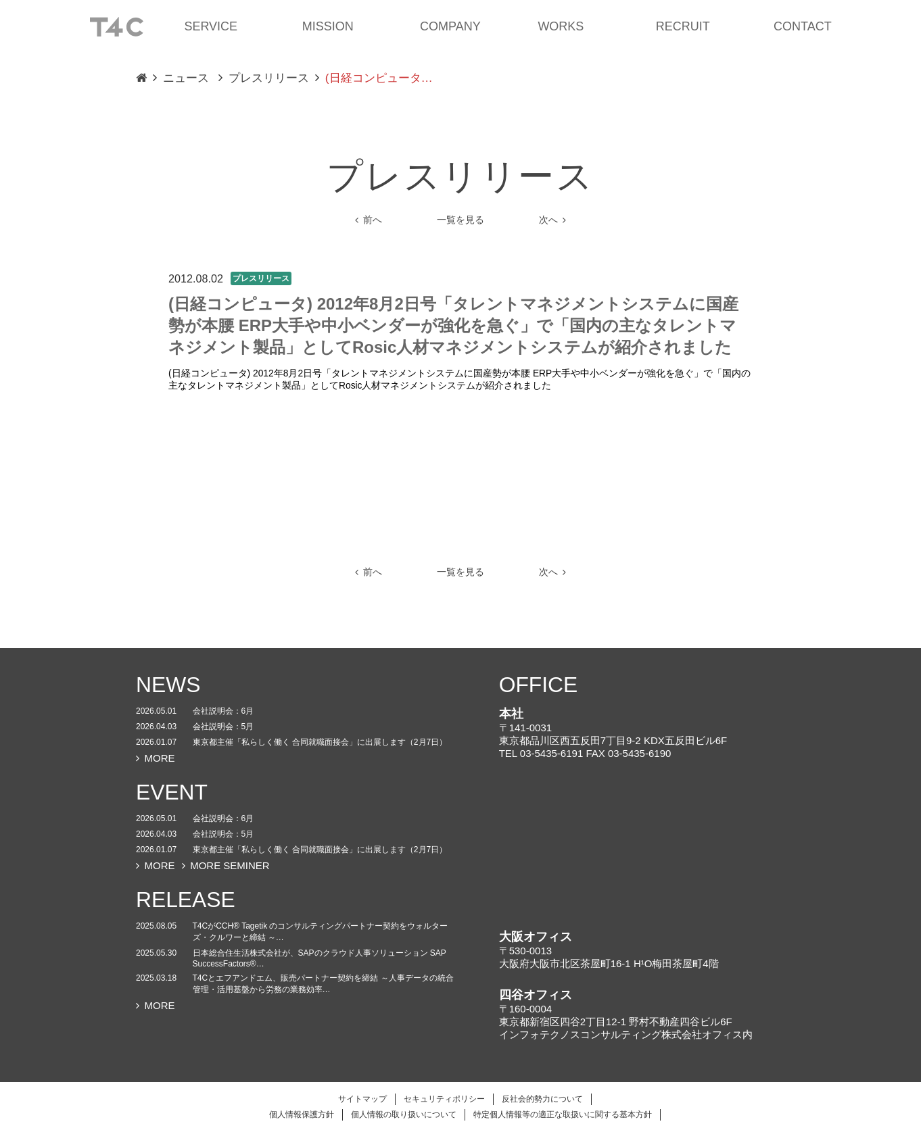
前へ (368, 220)
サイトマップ (362, 1099)
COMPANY (450, 26)
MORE (155, 758)
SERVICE (210, 26)
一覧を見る (460, 220)
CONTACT (803, 26)
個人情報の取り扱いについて (403, 1114)
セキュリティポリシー (444, 1099)
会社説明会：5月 (223, 726)
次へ (552, 220)
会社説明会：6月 (223, 711)
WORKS (561, 26)
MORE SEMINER (226, 865)
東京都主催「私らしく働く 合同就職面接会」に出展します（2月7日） (320, 742)
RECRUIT (683, 26)
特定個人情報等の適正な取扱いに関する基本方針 (562, 1114)
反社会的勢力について (542, 1099)
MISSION (328, 26)
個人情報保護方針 (301, 1114)
